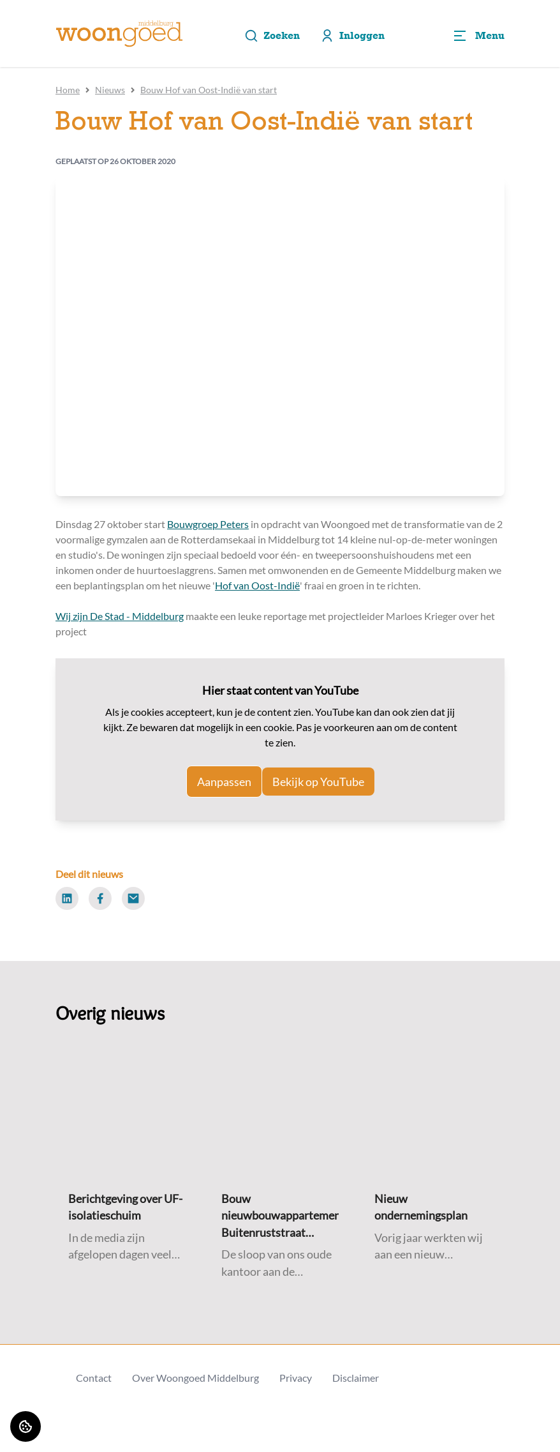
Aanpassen (224, 782)
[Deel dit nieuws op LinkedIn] (66, 898)
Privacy (295, 1378)
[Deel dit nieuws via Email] (133, 898)
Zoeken (272, 36)
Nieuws (110, 89)
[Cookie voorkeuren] (25, 1426)
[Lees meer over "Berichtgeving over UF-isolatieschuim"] (127, 1208)
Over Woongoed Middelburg (195, 1378)
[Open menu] (478, 35)
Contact (94, 1378)
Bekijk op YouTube (318, 782)
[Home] (119, 33)
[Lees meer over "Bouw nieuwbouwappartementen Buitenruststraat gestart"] (280, 1216)
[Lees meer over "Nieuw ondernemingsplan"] (433, 1208)
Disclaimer (355, 1378)
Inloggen (352, 36)
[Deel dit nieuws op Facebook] (100, 898)
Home (67, 89)
